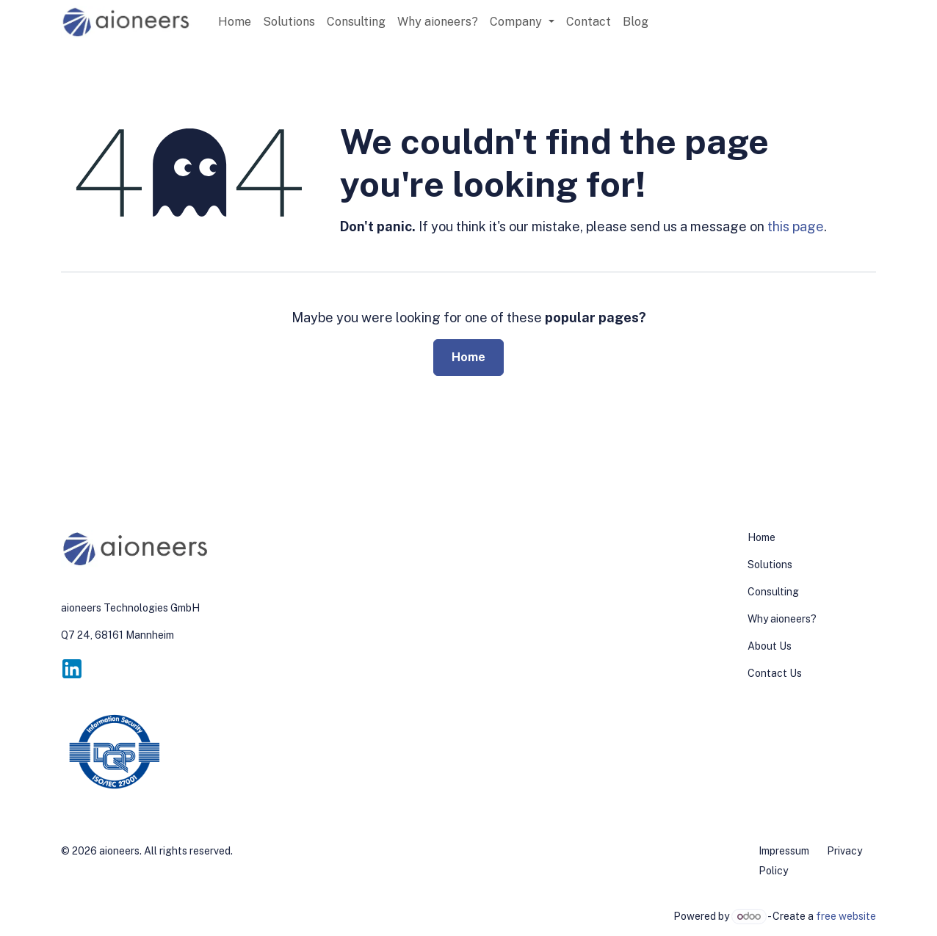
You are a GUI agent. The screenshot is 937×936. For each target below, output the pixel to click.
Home (468, 357)
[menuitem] (234, 22)
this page (795, 226)
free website (846, 916)
